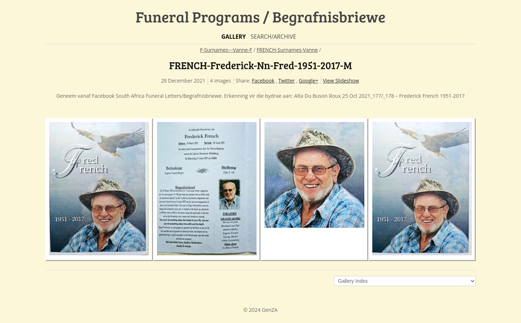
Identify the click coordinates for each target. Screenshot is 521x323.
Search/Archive (273, 37)
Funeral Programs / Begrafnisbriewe (261, 16)
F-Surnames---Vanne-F (226, 49)
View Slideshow (341, 80)
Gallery (233, 37)
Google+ (308, 80)
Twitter (286, 80)
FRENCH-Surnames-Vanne (287, 49)
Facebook (263, 80)
